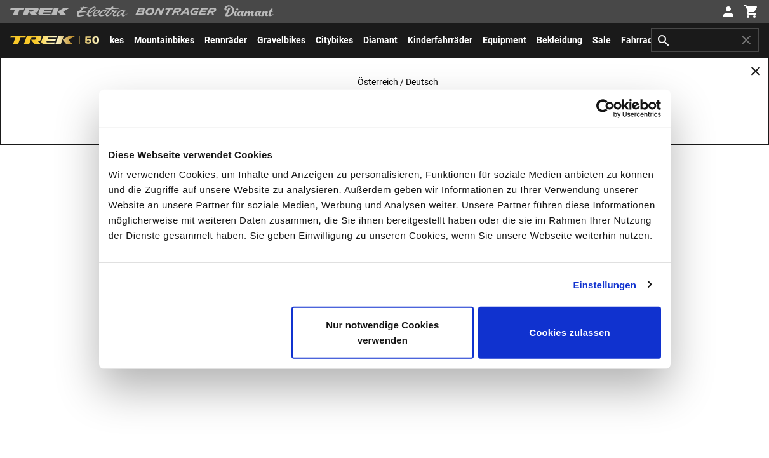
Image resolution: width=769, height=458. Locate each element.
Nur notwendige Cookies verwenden (382, 333)
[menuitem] (164, 40)
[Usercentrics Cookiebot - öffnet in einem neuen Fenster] (605, 108)
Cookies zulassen (569, 332)
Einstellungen (604, 284)
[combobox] (705, 40)
